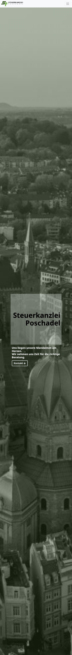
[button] (20, 363)
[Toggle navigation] (68, 4)
